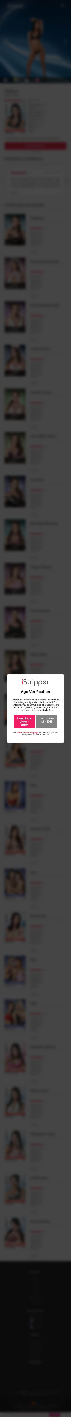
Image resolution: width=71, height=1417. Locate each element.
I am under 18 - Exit (46, 720)
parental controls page (27, 733)
